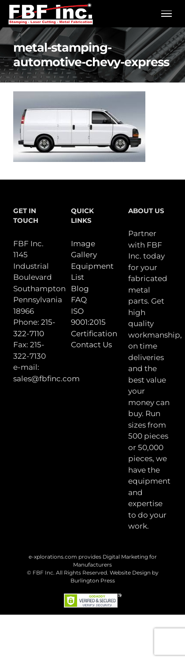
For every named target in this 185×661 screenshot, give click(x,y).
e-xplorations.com (53, 556)
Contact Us (91, 344)
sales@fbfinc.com (46, 378)
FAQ (79, 299)
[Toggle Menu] (167, 14)
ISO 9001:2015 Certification (94, 322)
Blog (80, 288)
